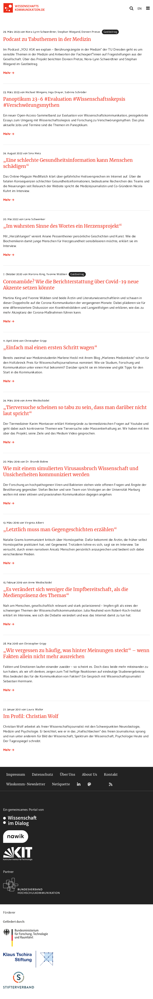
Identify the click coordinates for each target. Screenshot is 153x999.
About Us (89, 774)
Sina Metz (34, 153)
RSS (111, 784)
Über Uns (67, 774)
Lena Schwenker (34, 219)
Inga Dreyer (55, 92)
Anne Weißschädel (37, 400)
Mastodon (89, 784)
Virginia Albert (34, 522)
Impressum (15, 774)
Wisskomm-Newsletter (25, 784)
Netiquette (61, 784)
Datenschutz (42, 774)
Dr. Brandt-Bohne (37, 461)
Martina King (36, 274)
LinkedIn (79, 784)
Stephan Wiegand (69, 31)
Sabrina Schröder (76, 92)
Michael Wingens (36, 92)
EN (140, 8)
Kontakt (111, 774)
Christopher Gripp (35, 340)
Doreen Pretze (90, 31)
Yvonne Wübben (56, 274)
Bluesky (100, 784)
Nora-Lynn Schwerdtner (41, 31)
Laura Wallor (35, 709)
